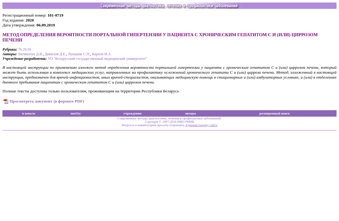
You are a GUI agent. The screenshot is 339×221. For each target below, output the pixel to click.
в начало (28, 113)
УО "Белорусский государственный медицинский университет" (97, 58)
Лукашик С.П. (79, 54)
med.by (76, 113)
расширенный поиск (274, 113)
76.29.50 (24, 49)
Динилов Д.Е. (55, 54)
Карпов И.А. (102, 54)
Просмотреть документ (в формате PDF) (47, 101)
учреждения (132, 113)
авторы (190, 113)
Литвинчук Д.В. (30, 54)
